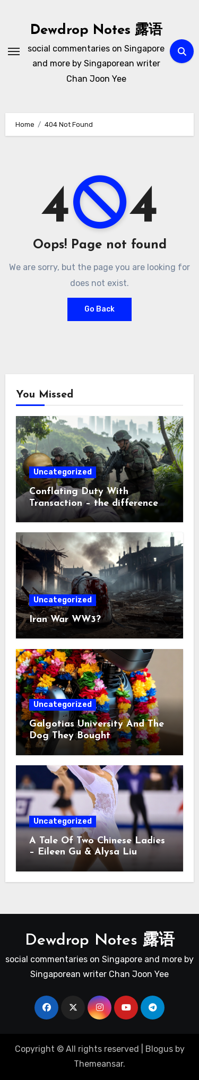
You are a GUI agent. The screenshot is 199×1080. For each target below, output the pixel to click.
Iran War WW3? (65, 620)
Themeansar (98, 1064)
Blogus (159, 1049)
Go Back (99, 309)
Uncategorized (62, 472)
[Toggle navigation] (13, 51)
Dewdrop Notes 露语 (96, 30)
